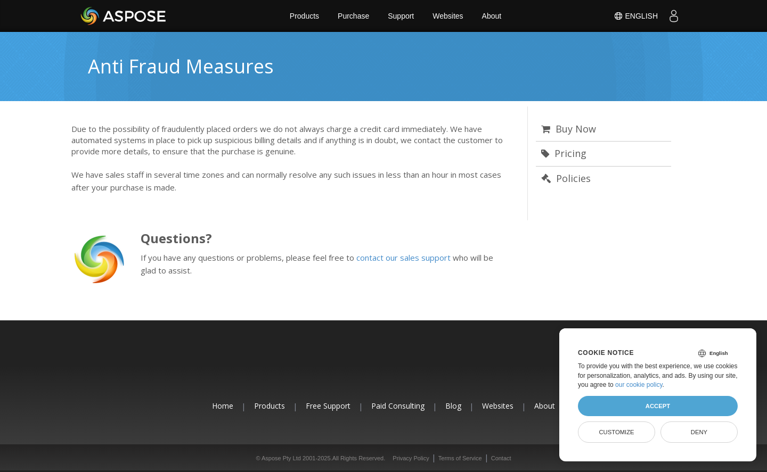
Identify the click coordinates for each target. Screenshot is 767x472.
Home (222, 406)
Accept (658, 406)
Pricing (563, 153)
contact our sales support (403, 257)
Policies (566, 178)
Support (401, 16)
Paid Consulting (398, 406)
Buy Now (568, 128)
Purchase (353, 16)
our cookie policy (639, 384)
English (636, 16)
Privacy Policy (411, 458)
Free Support (328, 406)
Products (304, 16)
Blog (453, 406)
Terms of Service (460, 458)
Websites (448, 16)
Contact (501, 458)
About (492, 16)
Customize (616, 432)
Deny (699, 432)
